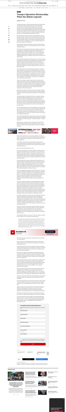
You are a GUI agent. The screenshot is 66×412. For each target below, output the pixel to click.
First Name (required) (23, 310)
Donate (46, 7)
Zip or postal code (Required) (25, 326)
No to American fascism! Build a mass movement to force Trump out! (41, 353)
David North (23, 20)
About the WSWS (38, 7)
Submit (33, 344)
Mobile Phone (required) (24, 322)
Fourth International (22, 7)
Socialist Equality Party (29, 7)
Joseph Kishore (19, 20)
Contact (53, 1)
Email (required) (23, 318)
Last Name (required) (23, 314)
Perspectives (11, 369)
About (55, 1)
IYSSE (34, 7)
